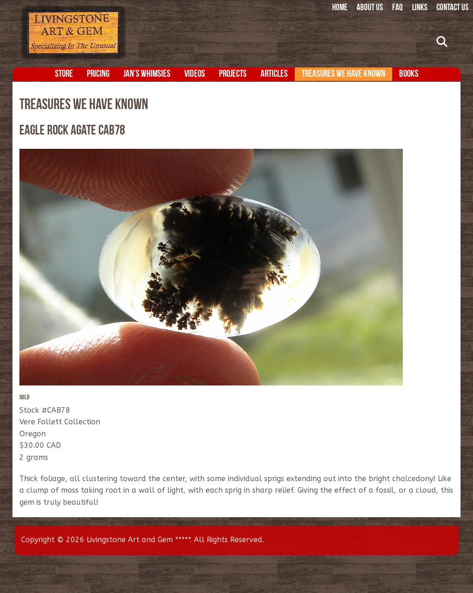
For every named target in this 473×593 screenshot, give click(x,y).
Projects (233, 74)
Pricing (98, 74)
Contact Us (452, 8)
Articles (274, 74)
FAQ (397, 8)
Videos (194, 74)
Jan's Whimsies (146, 74)
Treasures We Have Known (343, 74)
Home (339, 8)
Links (419, 8)
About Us (370, 8)
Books (408, 74)
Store (64, 74)
